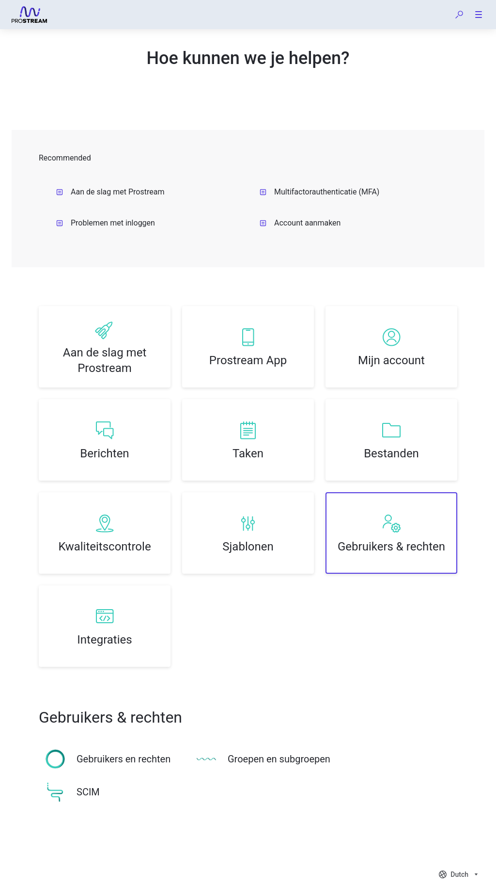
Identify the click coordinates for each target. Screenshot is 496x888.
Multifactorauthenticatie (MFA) (319, 191)
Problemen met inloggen (105, 222)
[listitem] (104, 346)
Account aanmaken (300, 222)
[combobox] (459, 874)
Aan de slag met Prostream (110, 191)
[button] (459, 14)
